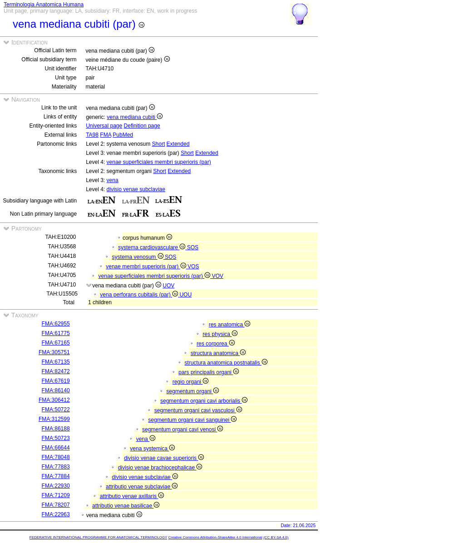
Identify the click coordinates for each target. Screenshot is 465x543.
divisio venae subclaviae (136, 189)
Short (158, 144)
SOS (192, 247)
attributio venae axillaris (132, 496)
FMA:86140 (56, 390)
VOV (217, 276)
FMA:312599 (54, 419)
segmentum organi (192, 391)
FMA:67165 (56, 343)
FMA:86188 (56, 428)
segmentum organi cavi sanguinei (192, 420)
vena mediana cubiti (135, 117)
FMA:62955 (56, 324)
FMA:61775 (56, 333)
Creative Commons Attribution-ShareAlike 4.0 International (215, 537)
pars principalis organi (208, 372)
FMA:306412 (54, 400)
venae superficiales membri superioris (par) (159, 162)
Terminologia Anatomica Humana (44, 4)
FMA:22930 (56, 486)
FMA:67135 (56, 362)
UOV (168, 285)
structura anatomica (218, 353)
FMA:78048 (56, 457)
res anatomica (230, 324)
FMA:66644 (56, 447)
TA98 (92, 135)
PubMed (123, 135)
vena (113, 180)
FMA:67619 (56, 381)
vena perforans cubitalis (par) (139, 294)
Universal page (104, 126)
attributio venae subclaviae (142, 487)
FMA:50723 (56, 438)
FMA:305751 (54, 352)
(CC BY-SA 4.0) (275, 537)
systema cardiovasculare (152, 247)
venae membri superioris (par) (147, 266)
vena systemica (152, 448)
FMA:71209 (56, 495)
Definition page (142, 126)
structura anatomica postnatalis (225, 363)
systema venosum (138, 257)
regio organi (191, 382)
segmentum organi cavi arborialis (203, 401)
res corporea (216, 344)
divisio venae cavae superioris (164, 458)
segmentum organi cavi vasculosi (198, 410)
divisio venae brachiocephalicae (160, 467)
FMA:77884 (56, 476)
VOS (193, 266)
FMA (105, 135)
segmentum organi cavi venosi (182, 429)
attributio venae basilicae (125, 506)
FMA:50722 (56, 409)
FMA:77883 (56, 467)
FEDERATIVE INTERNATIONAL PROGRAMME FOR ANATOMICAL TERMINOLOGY (98, 537)
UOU (185, 294)
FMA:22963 (56, 514)
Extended (178, 144)
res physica (220, 334)
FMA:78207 (56, 505)
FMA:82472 (56, 371)
